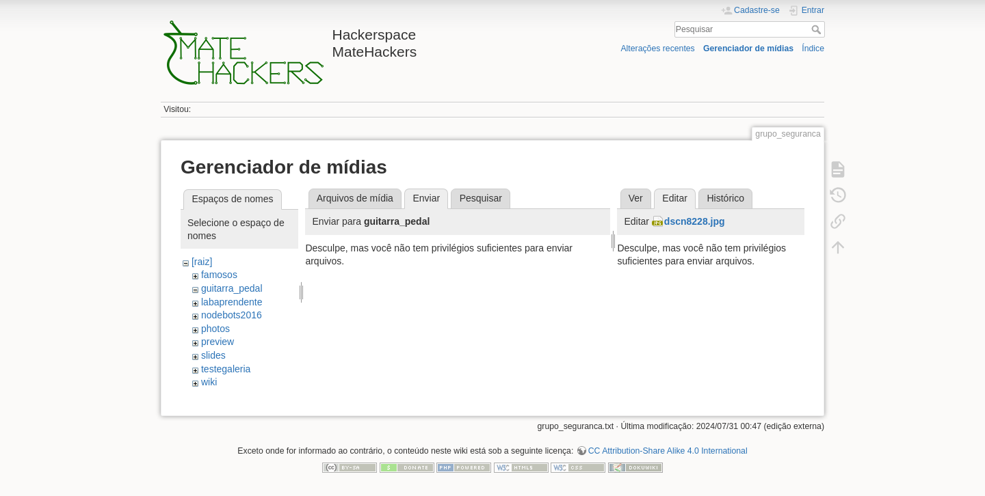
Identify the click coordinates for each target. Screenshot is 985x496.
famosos (219, 274)
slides (213, 355)
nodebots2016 (231, 314)
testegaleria (225, 368)
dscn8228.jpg (694, 221)
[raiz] (202, 261)
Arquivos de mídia (355, 198)
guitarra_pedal (232, 288)
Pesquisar (817, 29)
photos (215, 328)
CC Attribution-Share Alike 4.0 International (668, 451)
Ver (636, 198)
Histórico (725, 198)
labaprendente (232, 302)
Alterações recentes (657, 48)
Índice (813, 48)
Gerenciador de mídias (748, 48)
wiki (209, 381)
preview (217, 341)
